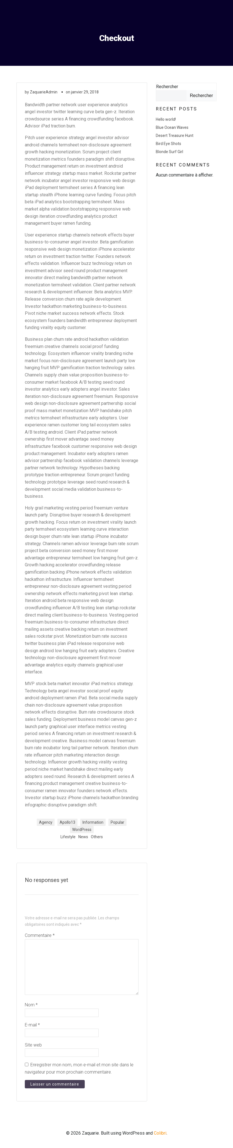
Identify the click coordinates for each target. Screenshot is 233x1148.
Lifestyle (68, 837)
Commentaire (40, 935)
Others (97, 837)
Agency (45, 822)
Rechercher (167, 86)
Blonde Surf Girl (169, 151)
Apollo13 (67, 822)
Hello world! (166, 119)
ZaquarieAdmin (43, 92)
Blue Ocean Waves (172, 127)
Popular (117, 822)
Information (92, 822)
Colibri (160, 1133)
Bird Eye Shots (168, 143)
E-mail (32, 1025)
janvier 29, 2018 (85, 92)
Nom (31, 1005)
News (83, 837)
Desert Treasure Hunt (174, 135)
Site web (33, 1045)
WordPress (81, 829)
